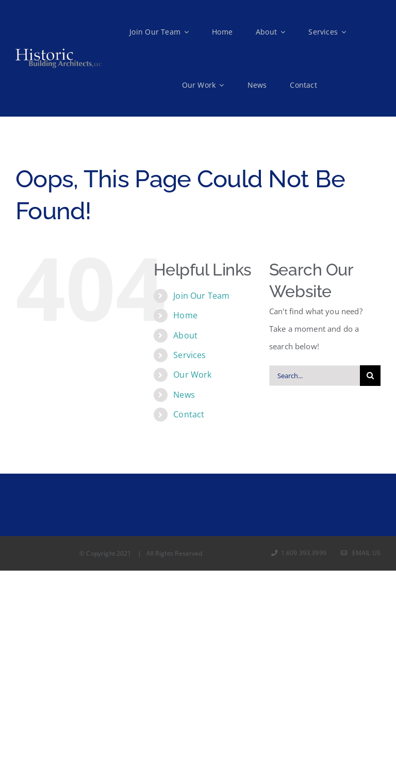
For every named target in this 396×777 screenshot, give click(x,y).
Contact (188, 414)
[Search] (370, 375)
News (184, 394)
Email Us (361, 552)
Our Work (192, 374)
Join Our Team (201, 295)
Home (185, 315)
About (185, 335)
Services (189, 355)
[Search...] (314, 375)
